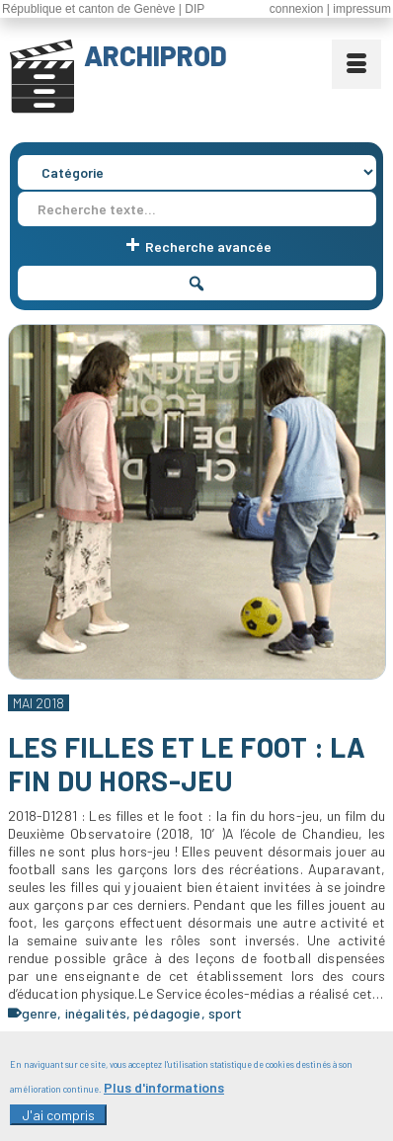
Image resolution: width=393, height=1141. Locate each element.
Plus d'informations (164, 1096)
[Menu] (356, 64)
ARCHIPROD (155, 55)
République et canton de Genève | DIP (103, 9)
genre (40, 1013)
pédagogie (166, 1013)
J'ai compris (58, 1122)
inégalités (95, 1013)
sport (225, 1013)
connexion (297, 9)
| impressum (359, 9)
